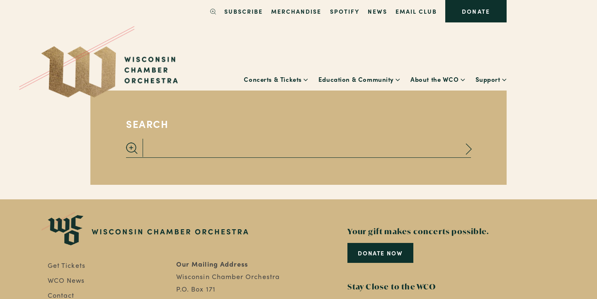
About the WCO (434, 79)
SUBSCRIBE (243, 11)
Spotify (344, 11)
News (377, 11)
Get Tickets (66, 265)
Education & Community (356, 79)
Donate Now (380, 253)
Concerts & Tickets (272, 79)
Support (488, 79)
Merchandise (296, 11)
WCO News (66, 280)
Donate (476, 11)
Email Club (416, 11)
